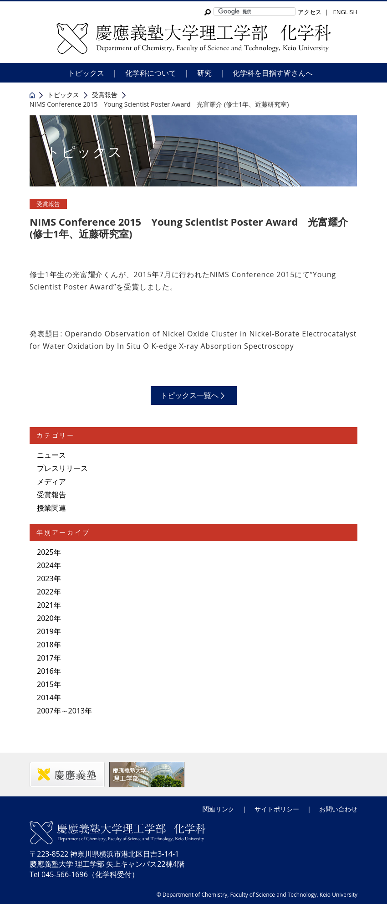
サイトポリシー (277, 809)
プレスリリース (62, 468)
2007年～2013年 (64, 711)
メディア (51, 481)
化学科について (150, 73)
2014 (45, 697)
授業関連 (51, 508)
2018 (45, 645)
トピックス (86, 73)
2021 (45, 605)
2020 (45, 618)
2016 (45, 671)
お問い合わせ (338, 809)
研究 (204, 73)
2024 (45, 565)
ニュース (51, 455)
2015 (45, 684)
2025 (45, 552)
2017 (45, 658)
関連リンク (218, 809)
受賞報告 (48, 204)
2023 (45, 578)
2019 (45, 631)
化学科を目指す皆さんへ (273, 73)
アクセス (309, 12)
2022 (45, 592)
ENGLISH (345, 12)
